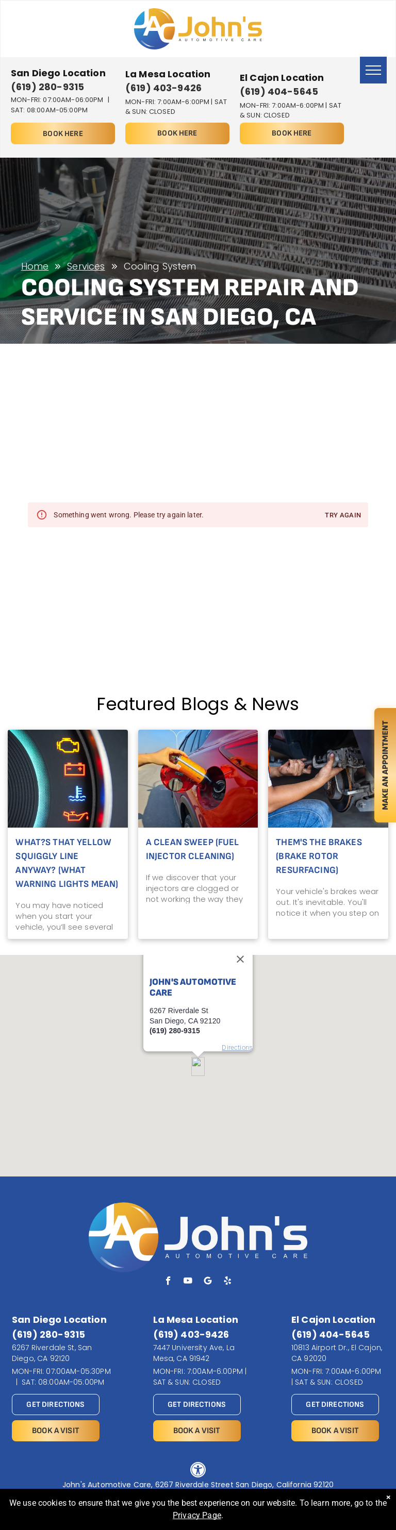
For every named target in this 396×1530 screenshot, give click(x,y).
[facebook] (168, 1282)
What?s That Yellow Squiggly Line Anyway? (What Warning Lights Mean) (66, 863)
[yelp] (227, 1282)
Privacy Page (197, 1515)
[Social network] (208, 1282)
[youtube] (187, 1282)
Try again (343, 516)
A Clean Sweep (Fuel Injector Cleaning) (192, 849)
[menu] (373, 70)
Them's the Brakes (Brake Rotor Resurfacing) (319, 856)
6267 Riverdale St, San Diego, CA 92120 (52, 1353)
